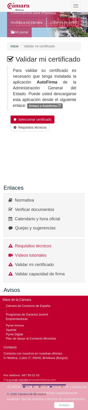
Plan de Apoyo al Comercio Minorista (31, 338)
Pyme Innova (15, 325)
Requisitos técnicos (33, 246)
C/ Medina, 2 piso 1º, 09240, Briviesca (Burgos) (36, 358)
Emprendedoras (16, 319)
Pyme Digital (14, 334)
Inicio (15, 46)
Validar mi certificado (34, 264)
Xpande (11, 330)
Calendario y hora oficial (37, 219)
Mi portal (19, 32)
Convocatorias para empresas (33, 13)
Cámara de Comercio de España (28, 306)
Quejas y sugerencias (35, 228)
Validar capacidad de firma (40, 274)
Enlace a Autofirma (45, 106)
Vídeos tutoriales (30, 255)
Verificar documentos (34, 209)
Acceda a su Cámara (26, 22)
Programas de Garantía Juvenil (27, 314)
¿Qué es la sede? (63, 22)
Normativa (24, 200)
